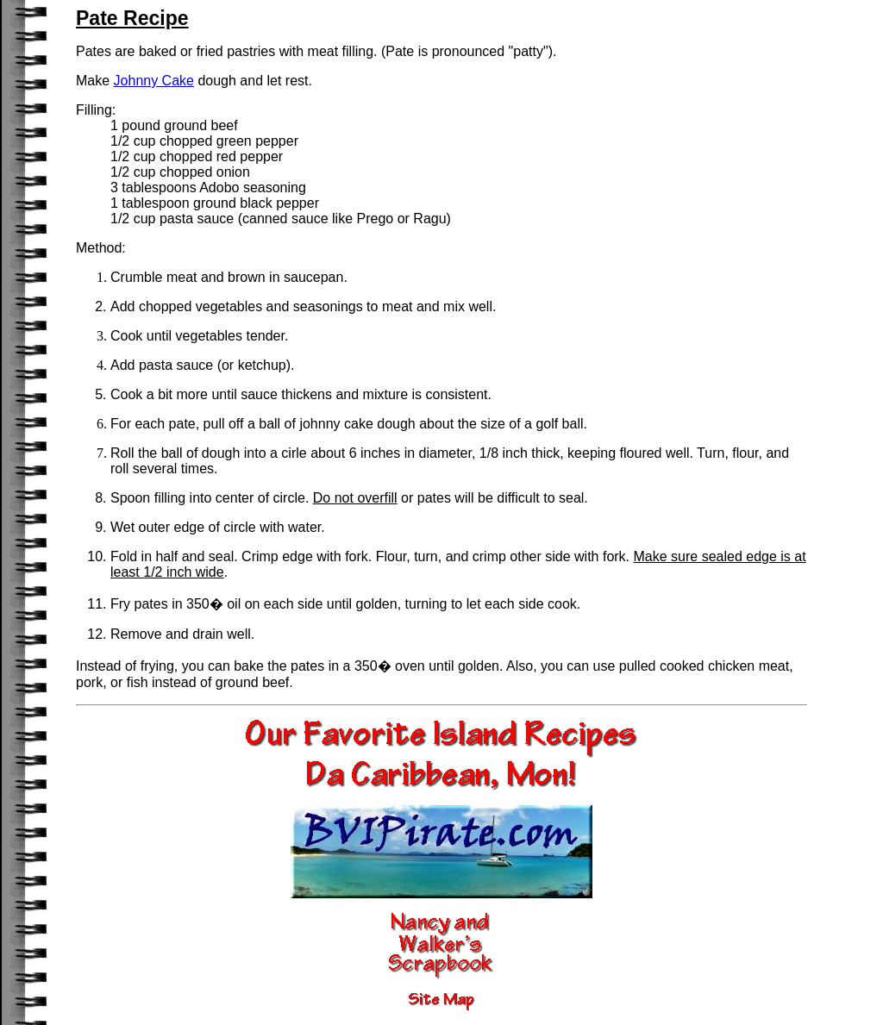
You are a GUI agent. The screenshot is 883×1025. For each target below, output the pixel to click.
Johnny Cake (154, 80)
